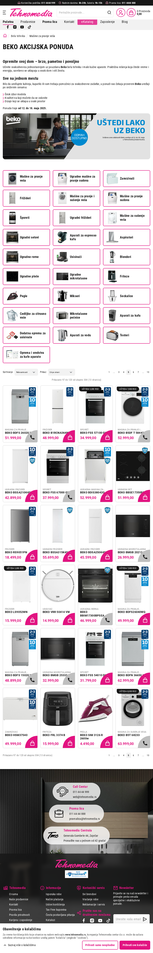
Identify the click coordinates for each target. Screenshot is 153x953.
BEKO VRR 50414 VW (56, 612)
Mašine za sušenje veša (125, 218)
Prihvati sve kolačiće (135, 945)
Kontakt (69, 22)
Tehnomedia (31, 12)
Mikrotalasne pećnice (71, 316)
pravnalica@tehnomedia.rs (84, 818)
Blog (125, 22)
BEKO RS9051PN (16, 552)
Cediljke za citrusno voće (26, 316)
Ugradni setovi (22, 237)
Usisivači (69, 257)
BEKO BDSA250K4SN (94, 552)
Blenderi (118, 257)
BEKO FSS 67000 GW (56, 492)
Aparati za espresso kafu (76, 237)
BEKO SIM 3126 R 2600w (91, 736)
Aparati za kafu (123, 316)
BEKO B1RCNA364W (56, 432)
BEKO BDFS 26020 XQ (19, 432)
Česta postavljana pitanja (60, 914)
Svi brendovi (89, 894)
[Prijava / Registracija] (120, 12)
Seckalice (119, 296)
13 (148, 372)
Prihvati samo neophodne (100, 945)
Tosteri (117, 335)
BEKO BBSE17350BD (131, 492)
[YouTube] (22, 27)
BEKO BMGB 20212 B (131, 552)
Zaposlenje (107, 22)
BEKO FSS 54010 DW (93, 675)
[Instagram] (15, 27)
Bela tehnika (18, 36)
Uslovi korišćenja (55, 904)
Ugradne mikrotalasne (71, 276)
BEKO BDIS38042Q (92, 492)
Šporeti (17, 218)
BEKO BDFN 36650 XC (132, 675)
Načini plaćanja (54, 899)
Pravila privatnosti (19, 914)
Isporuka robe (54, 894)
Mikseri (68, 296)
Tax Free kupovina (56, 909)
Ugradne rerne (22, 257)
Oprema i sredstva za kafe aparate (25, 355)
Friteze (117, 276)
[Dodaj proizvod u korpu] (69, 436)
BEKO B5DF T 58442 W (132, 432)
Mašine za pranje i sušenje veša (75, 198)
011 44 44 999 (81, 792)
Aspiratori (119, 237)
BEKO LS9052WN (16, 612)
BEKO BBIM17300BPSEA (92, 613)
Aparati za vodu (73, 335)
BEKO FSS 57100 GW (93, 432)
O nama (13, 894)
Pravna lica (15, 909)
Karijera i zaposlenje (20, 920)
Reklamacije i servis (93, 904)
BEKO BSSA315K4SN (56, 552)
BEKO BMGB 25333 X (56, 675)
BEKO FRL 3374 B (54, 735)
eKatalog (87, 22)
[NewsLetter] (144, 919)
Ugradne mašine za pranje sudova (75, 179)
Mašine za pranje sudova (124, 198)
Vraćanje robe (90, 899)
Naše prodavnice (18, 899)
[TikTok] (29, 27)
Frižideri (18, 198)
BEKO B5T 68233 (129, 735)
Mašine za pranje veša (24, 179)
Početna (8, 22)
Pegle (16, 296)
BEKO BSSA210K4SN (18, 492)
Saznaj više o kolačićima (22, 945)
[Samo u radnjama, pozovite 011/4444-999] (31, 436)
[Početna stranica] (5, 35)
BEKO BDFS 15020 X (18, 675)
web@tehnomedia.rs (85, 796)
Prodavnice (28, 22)
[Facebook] (8, 27)
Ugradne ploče (22, 276)
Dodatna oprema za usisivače (26, 335)
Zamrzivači (120, 179)
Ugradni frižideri (73, 218)
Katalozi (50, 920)
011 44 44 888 (77, 814)
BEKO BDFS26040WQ (131, 612)
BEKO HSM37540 (16, 735)
